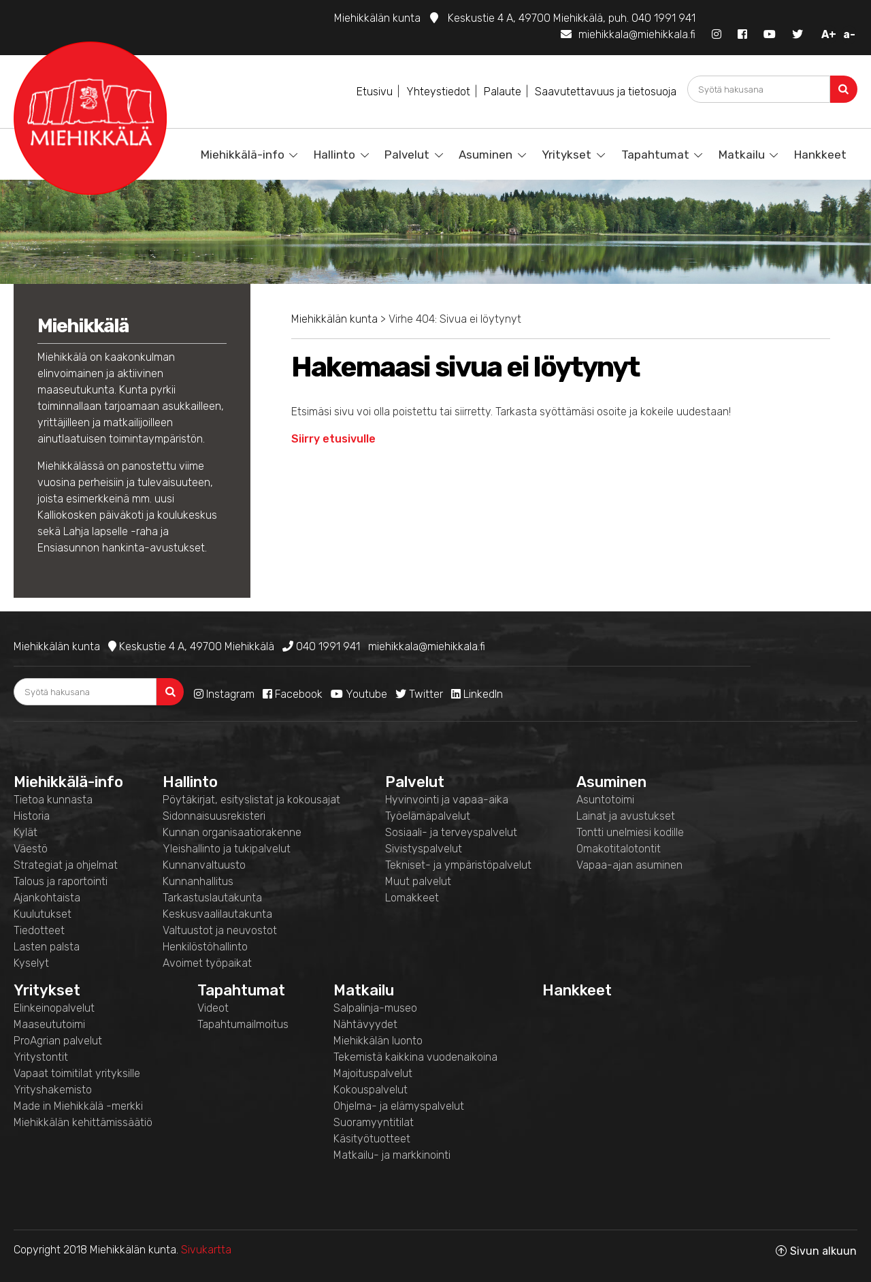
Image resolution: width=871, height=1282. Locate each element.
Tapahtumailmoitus (243, 1024)
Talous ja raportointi (61, 881)
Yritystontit (41, 1057)
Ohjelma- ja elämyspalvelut (398, 1106)
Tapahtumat (655, 154)
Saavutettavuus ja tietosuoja (605, 91)
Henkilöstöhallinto (205, 946)
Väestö (31, 848)
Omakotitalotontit (618, 848)
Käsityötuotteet (371, 1138)
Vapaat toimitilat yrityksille (77, 1073)
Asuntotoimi (605, 799)
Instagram (224, 694)
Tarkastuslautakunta (212, 897)
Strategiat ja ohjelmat (66, 865)
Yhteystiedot (438, 91)
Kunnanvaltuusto (204, 865)
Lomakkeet (412, 897)
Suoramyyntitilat (373, 1122)
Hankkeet (820, 154)
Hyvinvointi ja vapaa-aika (446, 799)
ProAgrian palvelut (58, 1040)
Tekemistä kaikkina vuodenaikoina (415, 1057)
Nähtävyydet (365, 1024)
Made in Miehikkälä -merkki (78, 1106)
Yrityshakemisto (53, 1089)
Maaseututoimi (49, 1024)
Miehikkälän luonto (378, 1040)
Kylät (25, 832)
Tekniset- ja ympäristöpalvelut (458, 865)
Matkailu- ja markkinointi (391, 1155)
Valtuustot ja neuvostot (220, 930)
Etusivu (375, 91)
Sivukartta (206, 1249)
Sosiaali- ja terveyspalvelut (451, 832)
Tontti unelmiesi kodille (630, 832)
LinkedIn (477, 694)
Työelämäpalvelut (427, 816)
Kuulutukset (42, 914)
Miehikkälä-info (242, 154)
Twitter (419, 694)
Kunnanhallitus (198, 881)
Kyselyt (31, 963)
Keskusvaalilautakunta (217, 914)
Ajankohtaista (47, 897)
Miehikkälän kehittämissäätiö (83, 1122)
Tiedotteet (39, 930)
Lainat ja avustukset (625, 816)
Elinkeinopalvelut (54, 1007)
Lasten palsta (47, 946)
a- (849, 34)
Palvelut (406, 154)
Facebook (293, 694)
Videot (213, 1007)
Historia (32, 816)
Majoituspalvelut (372, 1073)
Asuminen (485, 154)
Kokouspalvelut (370, 1089)
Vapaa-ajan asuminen (629, 865)
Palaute (502, 91)
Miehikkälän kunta (334, 319)
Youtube (359, 694)
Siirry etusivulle (333, 438)
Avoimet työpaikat (207, 963)
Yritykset (566, 154)
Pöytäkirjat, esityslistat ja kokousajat (251, 799)
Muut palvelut (418, 881)
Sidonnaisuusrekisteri (214, 816)
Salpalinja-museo (375, 1007)
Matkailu (742, 154)
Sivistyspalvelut (423, 848)
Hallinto (334, 154)
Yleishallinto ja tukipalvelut (227, 848)
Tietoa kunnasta (53, 799)
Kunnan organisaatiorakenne (232, 832)
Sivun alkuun (823, 1251)
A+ (828, 34)
